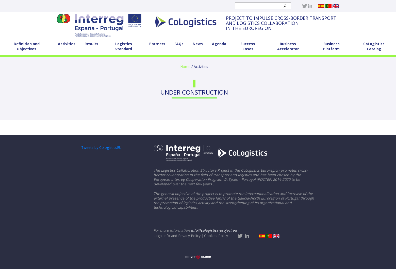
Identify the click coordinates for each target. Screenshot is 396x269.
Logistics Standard (123, 46)
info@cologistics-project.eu (214, 230)
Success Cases (247, 46)
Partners (157, 43)
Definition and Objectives (27, 46)
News (198, 43)
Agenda (219, 43)
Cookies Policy (216, 235)
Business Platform (331, 46)
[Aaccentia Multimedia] (198, 256)
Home (185, 66)
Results (91, 43)
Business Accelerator (288, 46)
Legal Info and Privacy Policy (177, 235)
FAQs (179, 43)
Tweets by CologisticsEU (101, 147)
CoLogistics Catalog (374, 46)
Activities (66, 43)
